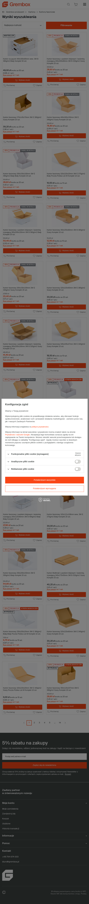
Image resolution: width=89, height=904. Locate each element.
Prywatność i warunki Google (17, 435)
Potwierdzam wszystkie (44, 480)
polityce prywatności (39, 427)
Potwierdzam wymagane (44, 489)
